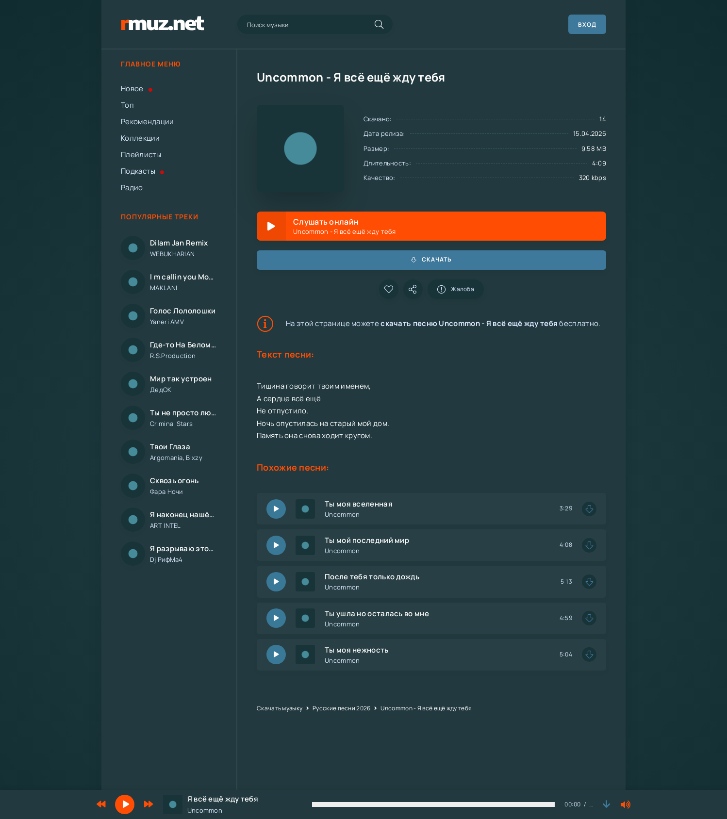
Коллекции (140, 138)
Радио (132, 187)
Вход (587, 24)
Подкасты (143, 171)
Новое (136, 88)
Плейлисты (141, 154)
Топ (127, 105)
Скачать (431, 259)
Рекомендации (147, 121)
